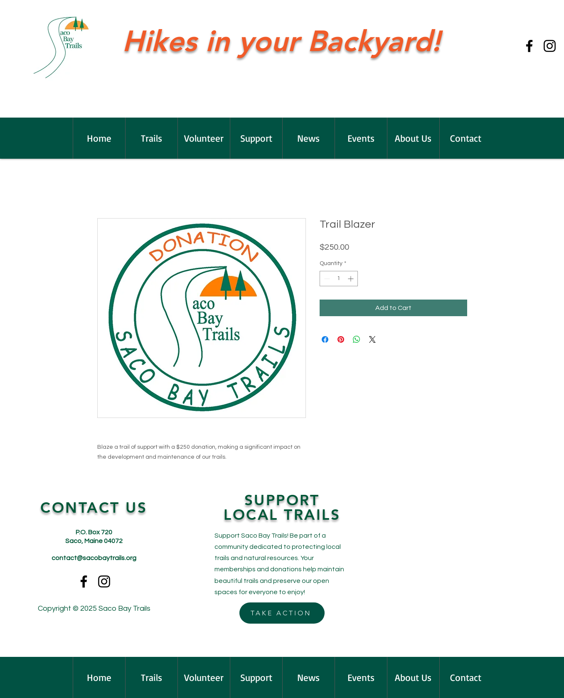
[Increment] (351, 278)
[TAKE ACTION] (282, 613)
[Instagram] (550, 46)
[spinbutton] (338, 278)
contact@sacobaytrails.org (94, 558)
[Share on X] (372, 339)
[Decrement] (326, 278)
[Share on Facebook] (325, 339)
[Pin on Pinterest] (341, 339)
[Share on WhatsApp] (357, 339)
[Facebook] (529, 46)
